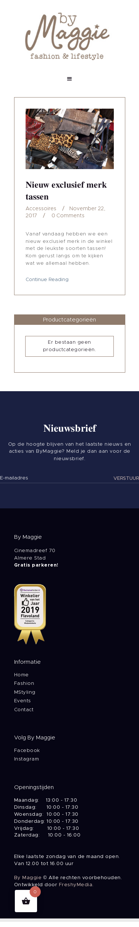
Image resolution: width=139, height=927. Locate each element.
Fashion (24, 683)
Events (22, 701)
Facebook (27, 750)
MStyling (25, 692)
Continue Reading (47, 279)
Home (21, 675)
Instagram (26, 759)
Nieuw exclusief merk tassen (66, 190)
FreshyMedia (76, 885)
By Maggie (28, 877)
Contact (24, 709)
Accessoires (41, 208)
